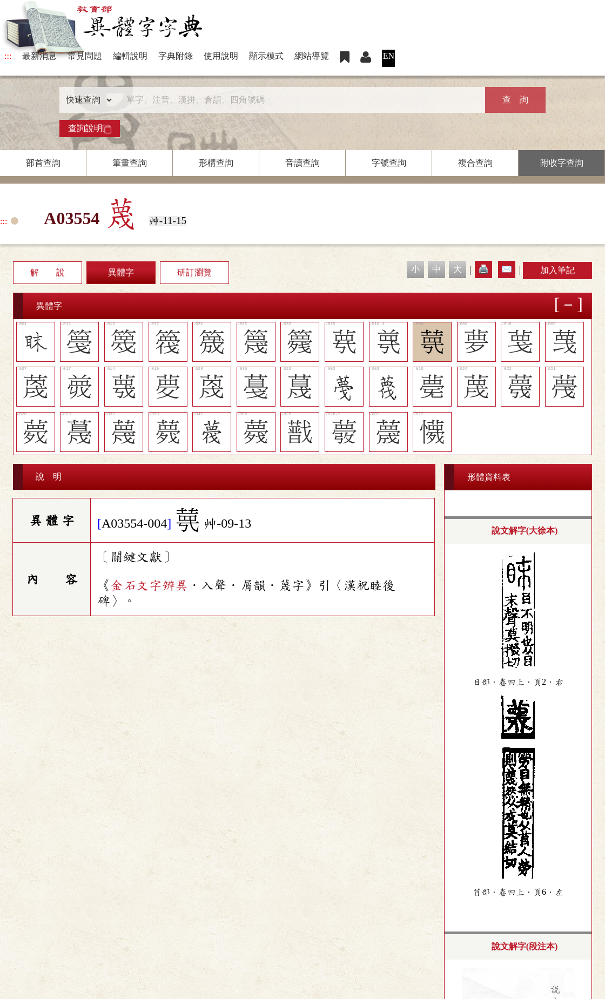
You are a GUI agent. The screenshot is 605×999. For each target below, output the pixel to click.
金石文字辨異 (149, 585)
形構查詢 (216, 162)
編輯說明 (130, 55)
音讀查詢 (302, 162)
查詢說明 (89, 128)
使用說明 (221, 55)
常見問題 (85, 55)
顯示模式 (266, 55)
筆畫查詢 (129, 162)
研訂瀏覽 (194, 272)
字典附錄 (175, 55)
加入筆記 (557, 270)
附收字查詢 (561, 162)
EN (388, 55)
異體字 (121, 272)
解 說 (47, 272)
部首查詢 (43, 162)
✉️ (506, 269)
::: (7, 55)
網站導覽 (311, 55)
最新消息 (39, 55)
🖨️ (483, 269)
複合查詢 (475, 162)
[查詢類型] (86, 100)
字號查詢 (389, 162)
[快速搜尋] (298, 100)
